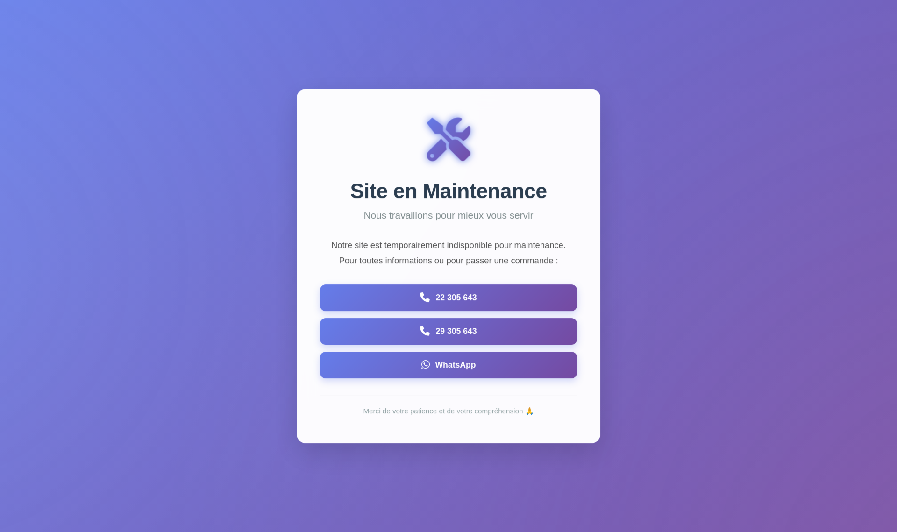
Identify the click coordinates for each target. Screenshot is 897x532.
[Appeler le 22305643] (448, 298)
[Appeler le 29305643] (448, 332)
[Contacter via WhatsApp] (448, 365)
